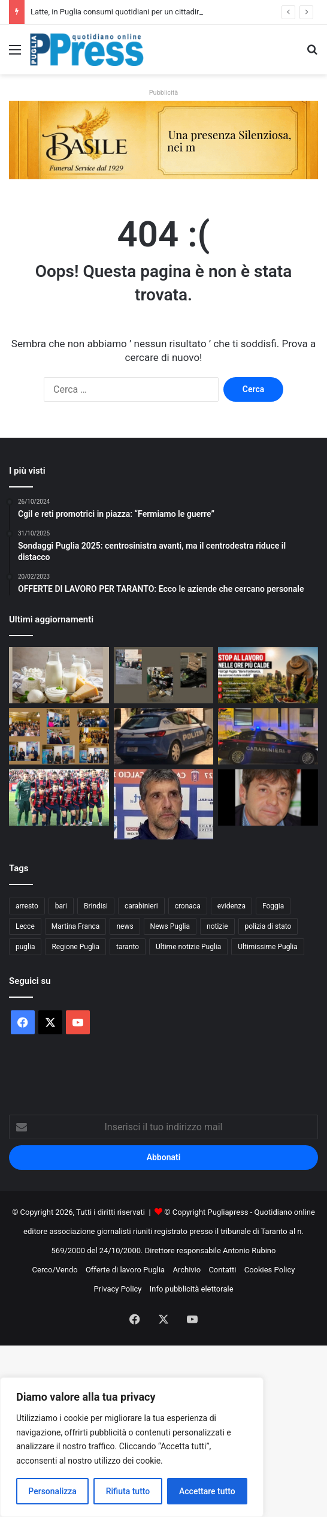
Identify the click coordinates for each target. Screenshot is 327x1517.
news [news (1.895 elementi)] (124, 926)
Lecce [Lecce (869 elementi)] (25, 926)
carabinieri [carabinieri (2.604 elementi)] (141, 906)
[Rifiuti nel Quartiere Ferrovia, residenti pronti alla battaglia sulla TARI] (164, 675)
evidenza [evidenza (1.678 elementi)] (231, 906)
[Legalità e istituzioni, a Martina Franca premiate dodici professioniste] (59, 736)
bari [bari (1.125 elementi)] (61, 906)
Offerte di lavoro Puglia (125, 1269)
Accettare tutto (207, 1491)
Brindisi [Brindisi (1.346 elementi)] (96, 906)
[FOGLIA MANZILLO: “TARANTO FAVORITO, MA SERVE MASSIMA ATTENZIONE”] (164, 804)
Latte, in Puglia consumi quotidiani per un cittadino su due (130, 11)
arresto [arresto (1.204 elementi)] (27, 906)
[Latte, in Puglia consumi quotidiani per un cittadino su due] (59, 675)
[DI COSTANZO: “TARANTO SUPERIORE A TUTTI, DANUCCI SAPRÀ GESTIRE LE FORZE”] (268, 797)
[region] (132, 1447)
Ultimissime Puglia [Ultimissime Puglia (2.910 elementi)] (267, 947)
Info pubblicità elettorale (192, 1288)
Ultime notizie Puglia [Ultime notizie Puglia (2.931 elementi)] (188, 947)
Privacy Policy (117, 1288)
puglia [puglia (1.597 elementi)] (25, 947)
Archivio (186, 1269)
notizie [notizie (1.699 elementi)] (217, 926)
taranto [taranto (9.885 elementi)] (127, 947)
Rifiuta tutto (128, 1491)
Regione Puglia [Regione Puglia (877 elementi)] (75, 947)
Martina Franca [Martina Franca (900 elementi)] (76, 926)
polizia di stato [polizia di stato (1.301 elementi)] (268, 926)
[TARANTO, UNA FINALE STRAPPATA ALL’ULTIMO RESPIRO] (59, 797)
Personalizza (52, 1491)
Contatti (222, 1269)
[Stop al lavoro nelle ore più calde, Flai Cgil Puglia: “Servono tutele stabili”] (268, 675)
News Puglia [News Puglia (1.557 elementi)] (170, 926)
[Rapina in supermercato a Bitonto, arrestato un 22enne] (164, 736)
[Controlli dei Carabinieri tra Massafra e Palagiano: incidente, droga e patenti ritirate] (268, 736)
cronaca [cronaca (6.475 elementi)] (188, 906)
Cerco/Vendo (55, 1269)
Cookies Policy (269, 1269)
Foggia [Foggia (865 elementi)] (273, 906)
